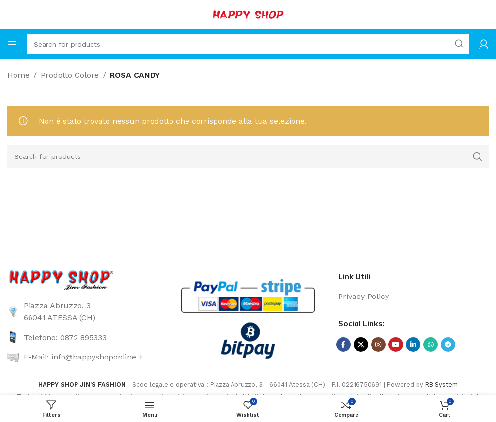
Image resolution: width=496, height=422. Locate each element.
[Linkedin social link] (413, 344)
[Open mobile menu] (12, 44)
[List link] (82, 311)
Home (18, 74)
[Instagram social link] (378, 344)
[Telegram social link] (448, 344)
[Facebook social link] (343, 344)
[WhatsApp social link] (430, 344)
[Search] (248, 44)
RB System (441, 384)
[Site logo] (248, 13)
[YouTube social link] (395, 344)
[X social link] (361, 344)
